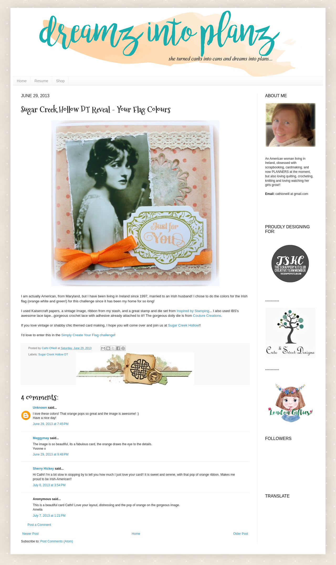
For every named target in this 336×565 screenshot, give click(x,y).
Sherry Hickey (43, 468)
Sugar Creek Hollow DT (53, 354)
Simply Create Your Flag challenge (87, 335)
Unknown (40, 408)
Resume (41, 81)
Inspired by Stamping (193, 311)
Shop (60, 81)
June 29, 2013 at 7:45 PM (51, 424)
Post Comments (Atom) (56, 541)
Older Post (240, 534)
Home (22, 81)
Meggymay (41, 438)
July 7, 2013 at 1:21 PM (49, 515)
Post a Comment (39, 525)
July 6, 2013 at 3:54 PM (49, 485)
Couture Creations (207, 316)
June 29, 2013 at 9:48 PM (51, 454)
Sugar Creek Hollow (183, 325)
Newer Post (30, 534)
